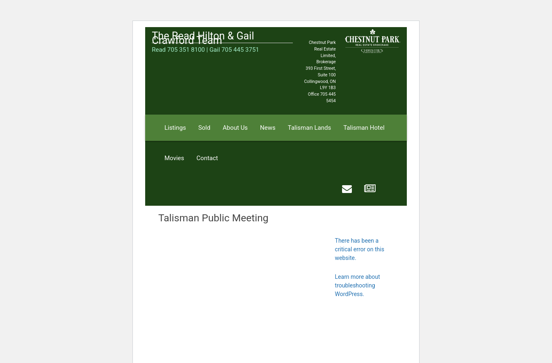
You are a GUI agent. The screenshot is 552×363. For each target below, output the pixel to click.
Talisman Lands (309, 127)
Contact (207, 158)
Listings (175, 127)
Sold (204, 127)
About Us (235, 127)
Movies (174, 158)
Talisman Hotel (363, 127)
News (268, 127)
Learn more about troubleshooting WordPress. (357, 285)
